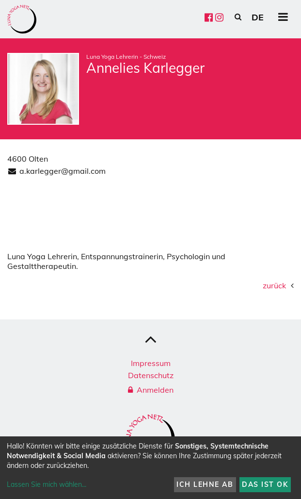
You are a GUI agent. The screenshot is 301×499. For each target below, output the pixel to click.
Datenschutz (151, 375)
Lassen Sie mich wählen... (46, 484)
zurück (274, 285)
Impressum (151, 363)
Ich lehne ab (204, 484)
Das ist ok (265, 484)
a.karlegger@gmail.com (62, 171)
